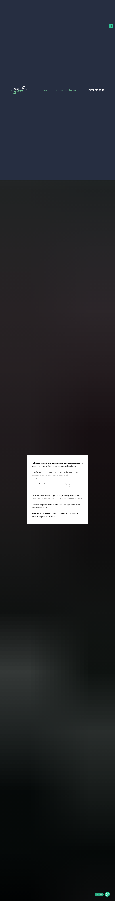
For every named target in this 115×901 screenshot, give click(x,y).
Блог (52, 90)
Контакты (73, 90)
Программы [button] (43, 90)
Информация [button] (61, 90)
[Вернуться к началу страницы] (111, 26)
